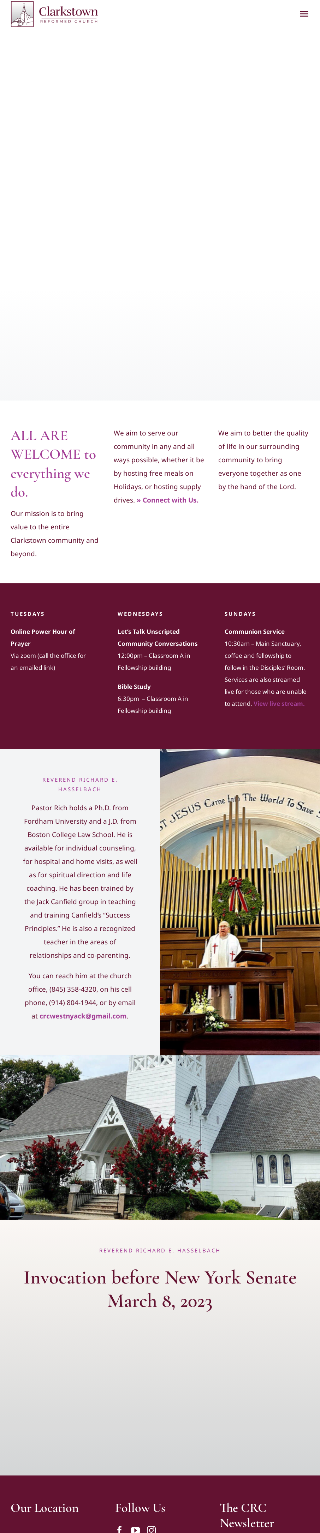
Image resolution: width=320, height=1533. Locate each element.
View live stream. (279, 703)
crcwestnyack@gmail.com (83, 1016)
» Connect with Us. (167, 500)
